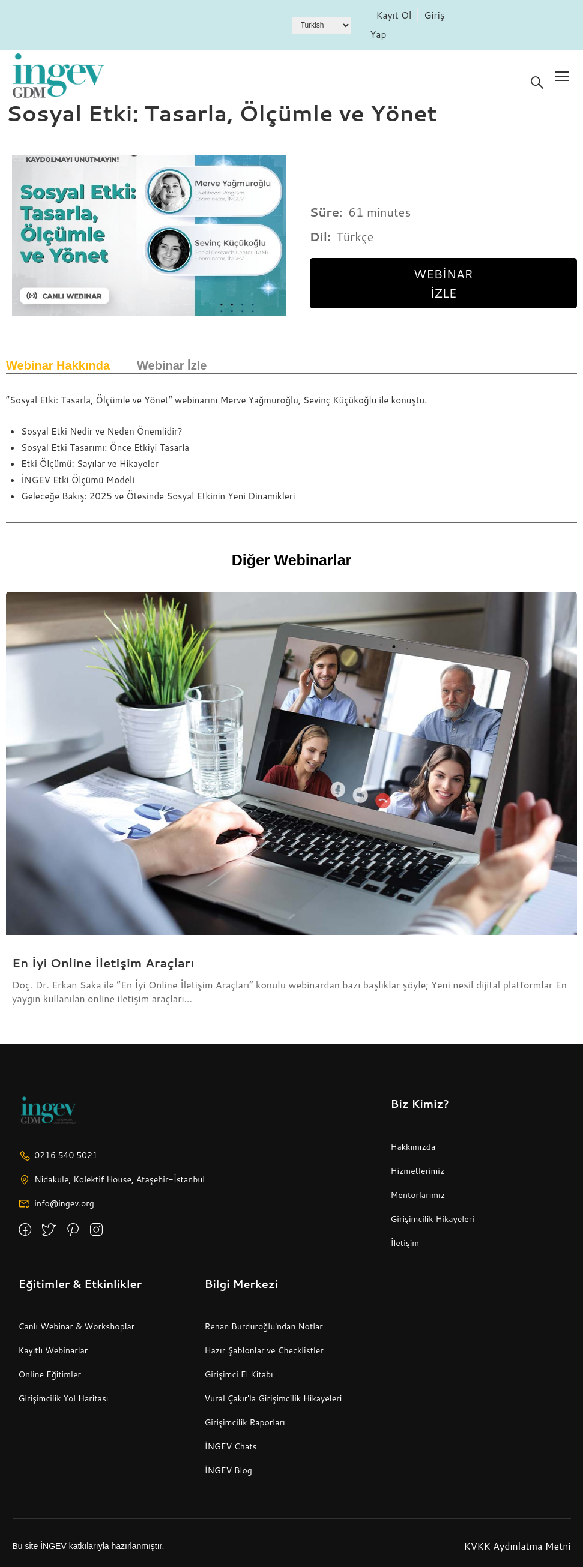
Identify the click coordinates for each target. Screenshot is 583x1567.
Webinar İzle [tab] (172, 365)
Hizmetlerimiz (417, 1171)
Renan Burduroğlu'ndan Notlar (263, 1326)
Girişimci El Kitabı (238, 1374)
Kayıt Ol (394, 15)
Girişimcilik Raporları (244, 1422)
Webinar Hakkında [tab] (58, 365)
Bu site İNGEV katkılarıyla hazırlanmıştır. (89, 1546)
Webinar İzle (443, 283)
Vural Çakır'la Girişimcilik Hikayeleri (273, 1398)
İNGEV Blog (228, 1470)
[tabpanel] (291, 451)
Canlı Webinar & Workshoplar (77, 1326)
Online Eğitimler (50, 1374)
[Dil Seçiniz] (321, 25)
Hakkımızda (412, 1147)
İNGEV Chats (230, 1446)
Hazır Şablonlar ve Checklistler (263, 1350)
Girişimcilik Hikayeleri (432, 1219)
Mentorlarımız (417, 1195)
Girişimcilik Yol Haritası (64, 1398)
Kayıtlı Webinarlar (53, 1350)
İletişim (404, 1243)
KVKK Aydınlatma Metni (517, 1546)
